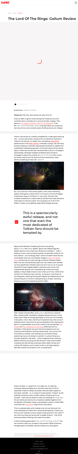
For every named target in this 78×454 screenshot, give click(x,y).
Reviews (20, 13)
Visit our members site (39, 448)
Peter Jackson (34, 143)
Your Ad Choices (39, 446)
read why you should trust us (43, 436)
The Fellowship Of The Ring (33, 327)
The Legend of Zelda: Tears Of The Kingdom (36, 123)
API (39, 451)
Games (14, 13)
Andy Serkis (54, 141)
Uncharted (29, 404)
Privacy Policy (39, 444)
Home (9, 13)
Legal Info (39, 441)
